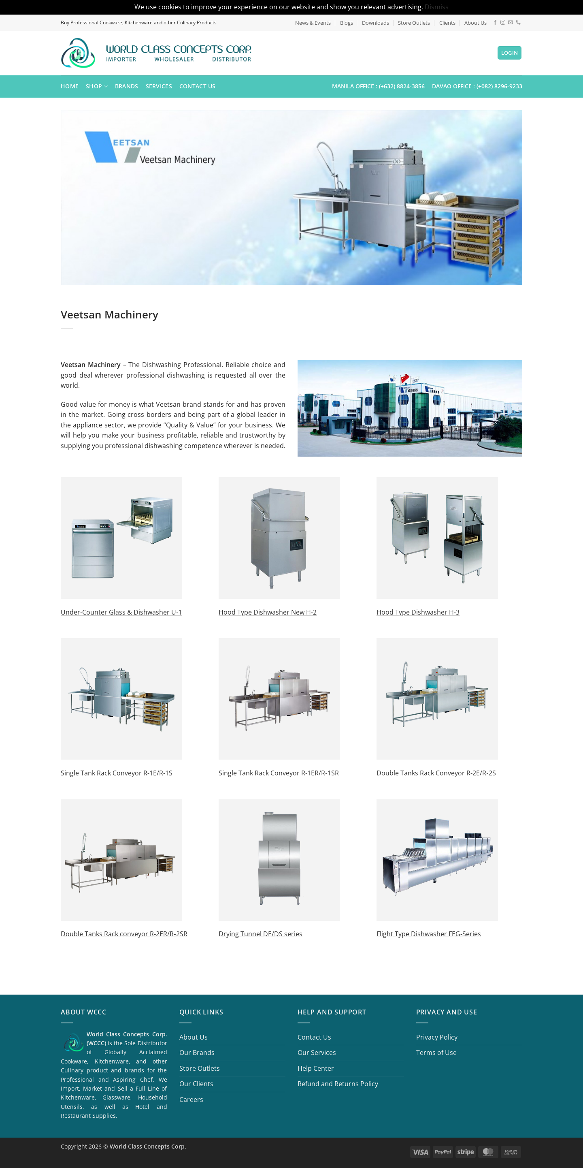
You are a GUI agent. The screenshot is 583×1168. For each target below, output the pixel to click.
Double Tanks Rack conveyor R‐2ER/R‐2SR (124, 933)
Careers (191, 1099)
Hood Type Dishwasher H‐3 (418, 612)
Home (70, 86)
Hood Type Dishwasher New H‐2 (268, 612)
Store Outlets (414, 22)
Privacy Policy (436, 1037)
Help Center (316, 1068)
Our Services (317, 1052)
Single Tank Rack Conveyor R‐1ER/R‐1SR (279, 773)
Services (159, 86)
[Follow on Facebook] (495, 23)
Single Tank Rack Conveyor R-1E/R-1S (116, 773)
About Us (475, 22)
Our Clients (196, 1083)
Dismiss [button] (437, 6)
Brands (126, 86)
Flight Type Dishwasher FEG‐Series (429, 933)
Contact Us (197, 86)
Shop (97, 86)
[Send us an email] (510, 23)
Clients (447, 22)
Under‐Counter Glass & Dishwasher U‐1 (121, 612)
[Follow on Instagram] (502, 23)
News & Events (313, 22)
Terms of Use (436, 1052)
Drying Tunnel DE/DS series (260, 933)
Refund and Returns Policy (338, 1083)
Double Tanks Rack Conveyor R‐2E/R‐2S (436, 773)
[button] (510, 53)
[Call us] (518, 23)
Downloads (375, 22)
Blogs (346, 22)
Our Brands (197, 1052)
